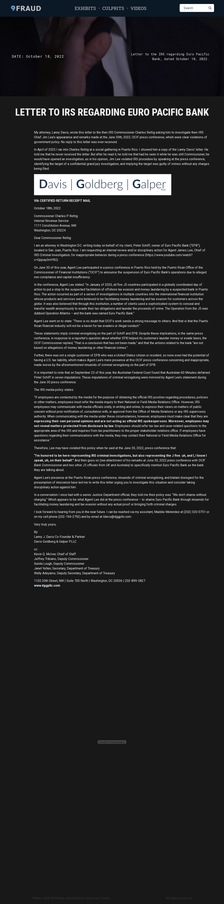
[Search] (210, 8)
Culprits (113, 8)
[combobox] (193, 8)
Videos (138, 8)
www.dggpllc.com (47, 585)
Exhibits (85, 8)
